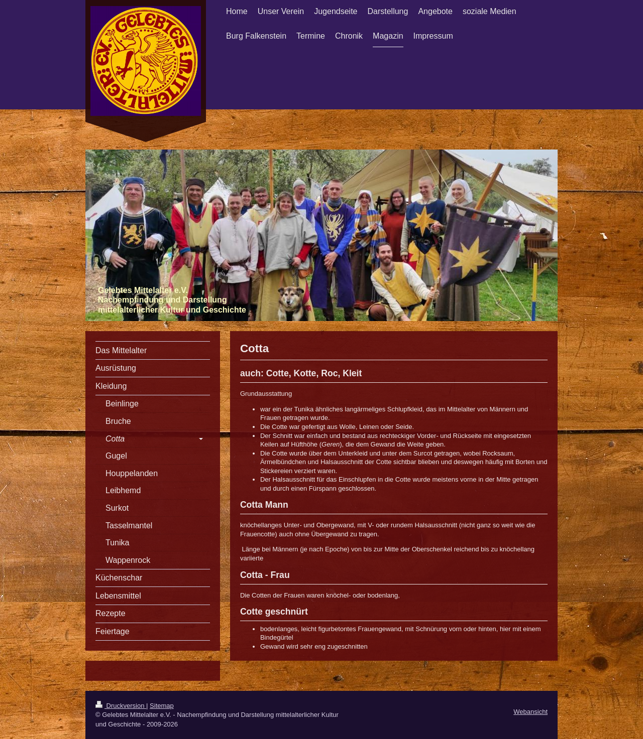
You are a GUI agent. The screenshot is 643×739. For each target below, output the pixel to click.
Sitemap (162, 705)
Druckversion (120, 705)
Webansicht (530, 711)
